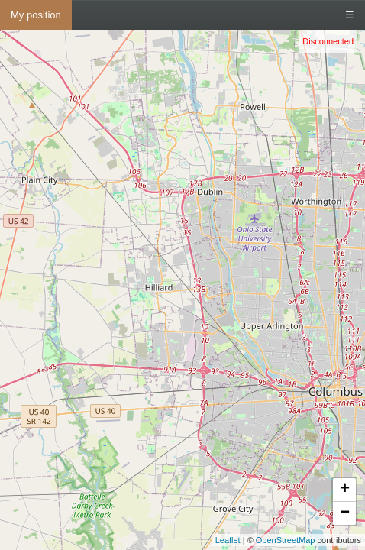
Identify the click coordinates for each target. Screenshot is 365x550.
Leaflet (228, 540)
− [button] (345, 513)
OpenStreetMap (285, 540)
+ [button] (345, 489)
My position (36, 15)
